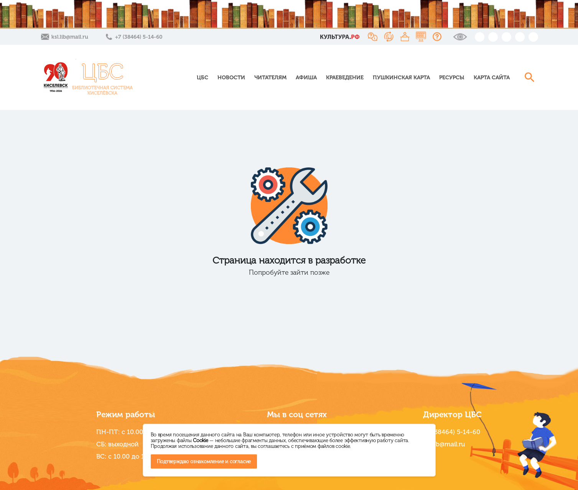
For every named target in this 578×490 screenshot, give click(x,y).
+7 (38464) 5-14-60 (138, 37)
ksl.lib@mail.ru (69, 37)
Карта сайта (492, 77)
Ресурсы (451, 77)
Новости (231, 77)
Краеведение (345, 77)
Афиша (306, 77)
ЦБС (202, 77)
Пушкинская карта (401, 77)
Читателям (270, 77)
